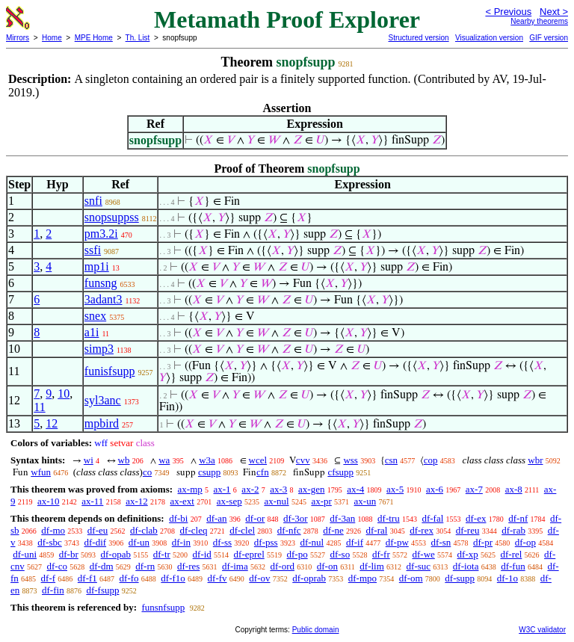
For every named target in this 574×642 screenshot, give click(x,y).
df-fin (53, 590)
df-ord (282, 566)
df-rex (421, 530)
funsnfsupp (163, 607)
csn (391, 460)
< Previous (508, 11)
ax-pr (321, 501)
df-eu (97, 530)
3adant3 (103, 299)
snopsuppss (111, 217)
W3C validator (542, 630)
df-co (57, 566)
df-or (255, 518)
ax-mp (190, 489)
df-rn (145, 566)
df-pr (483, 542)
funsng (100, 283)
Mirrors (17, 38)
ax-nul (276, 501)
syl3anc (102, 400)
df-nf (518, 518)
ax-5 (395, 489)
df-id (202, 554)
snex (95, 315)
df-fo (129, 578)
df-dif (95, 542)
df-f (48, 578)
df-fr (381, 554)
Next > (554, 11)
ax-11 (92, 501)
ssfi (92, 250)
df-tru (388, 518)
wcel (258, 460)
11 (39, 407)
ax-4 (355, 489)
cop (431, 460)
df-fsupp (102, 590)
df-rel (511, 554)
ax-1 (222, 489)
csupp (209, 472)
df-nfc (289, 530)
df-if (354, 542)
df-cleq (194, 530)
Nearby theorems (539, 21)
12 (52, 423)
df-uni (25, 554)
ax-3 (278, 489)
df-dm (102, 566)
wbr (535, 460)
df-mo (53, 530)
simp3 (99, 348)
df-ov (259, 578)
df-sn (441, 542)
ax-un (365, 501)
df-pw (397, 542)
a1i (91, 332)
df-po (297, 554)
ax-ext (182, 501)
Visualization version (489, 38)
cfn (262, 472)
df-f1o (173, 578)
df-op (525, 542)
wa (164, 460)
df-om (411, 578)
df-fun (513, 566)
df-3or (295, 518)
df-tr (161, 554)
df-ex (476, 518)
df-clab (144, 530)
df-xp (467, 554)
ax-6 (434, 489)
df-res (188, 566)
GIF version (548, 38)
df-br (68, 554)
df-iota (466, 566)
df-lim (371, 566)
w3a (207, 460)
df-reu (468, 530)
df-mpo (362, 578)
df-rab (513, 530)
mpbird (101, 423)
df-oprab (309, 578)
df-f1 (87, 578)
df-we (423, 554)
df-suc (419, 566)
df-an (216, 518)
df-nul (312, 542)
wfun (41, 472)
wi (88, 460)
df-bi (178, 518)
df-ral (377, 530)
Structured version (418, 38)
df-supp (460, 578)
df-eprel (249, 554)
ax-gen (311, 489)
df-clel (242, 530)
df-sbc (49, 542)
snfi (93, 200)
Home (52, 38)
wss (350, 460)
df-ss (222, 542)
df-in (181, 542)
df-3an (342, 518)
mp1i (96, 266)
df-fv (217, 578)
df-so (340, 554)
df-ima (235, 566)
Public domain (315, 630)
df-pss (266, 542)
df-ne (333, 530)
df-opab (116, 554)
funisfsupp (109, 371)
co (147, 472)
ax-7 (474, 489)
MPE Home (94, 38)
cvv (303, 460)
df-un (139, 542)
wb (124, 460)
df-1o (507, 578)
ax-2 (250, 489)
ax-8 (513, 489)
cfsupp (340, 472)
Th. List (138, 38)
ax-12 (137, 501)
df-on (327, 566)
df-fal (432, 518)
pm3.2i (101, 233)
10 (64, 393)
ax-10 (48, 501)
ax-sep (229, 501)
